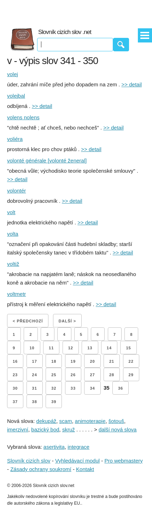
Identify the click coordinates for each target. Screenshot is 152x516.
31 (34, 388)
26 (73, 375)
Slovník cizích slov (29, 461)
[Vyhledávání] (75, 44)
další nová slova (118, 429)
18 (53, 361)
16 (15, 361)
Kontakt (85, 469)
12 (70, 348)
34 (92, 388)
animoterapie (90, 421)
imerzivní (17, 429)
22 (131, 361)
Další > (67, 321)
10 (31, 348)
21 (111, 361)
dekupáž (46, 421)
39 (53, 402)
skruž (68, 429)
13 (89, 348)
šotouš (116, 421)
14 (109, 348)
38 (34, 402)
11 (51, 348)
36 (120, 388)
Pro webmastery (123, 461)
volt (11, 212)
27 (92, 375)
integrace (78, 447)
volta (12, 234)
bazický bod (45, 429)
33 (73, 388)
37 (15, 402)
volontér (16, 191)
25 (53, 375)
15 (128, 348)
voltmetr (16, 294)
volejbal (16, 96)
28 (111, 375)
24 (34, 375)
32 (53, 388)
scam (65, 421)
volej (12, 74)
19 (73, 361)
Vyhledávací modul (77, 461)
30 (15, 388)
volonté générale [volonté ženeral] (47, 160)
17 (34, 361)
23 (15, 375)
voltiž (13, 264)
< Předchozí (28, 321)
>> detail (132, 84)
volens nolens (23, 117)
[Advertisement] (76, 10)
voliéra (15, 139)
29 (131, 375)
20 (92, 361)
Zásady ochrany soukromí (40, 469)
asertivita (54, 447)
